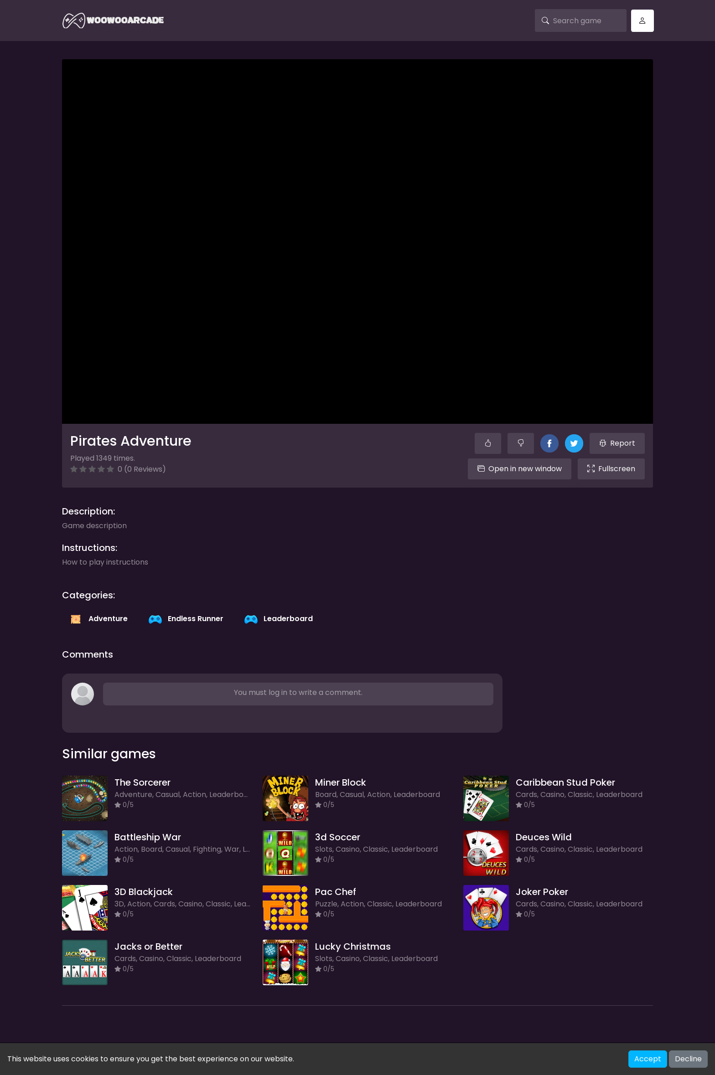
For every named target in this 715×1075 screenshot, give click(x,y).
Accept (647, 1059)
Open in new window (519, 468)
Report (617, 443)
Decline (688, 1059)
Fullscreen (611, 468)
